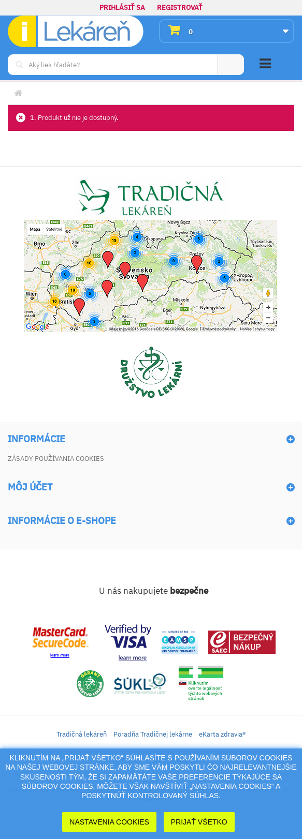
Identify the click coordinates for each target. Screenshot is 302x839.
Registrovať (180, 7)
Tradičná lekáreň (81, 734)
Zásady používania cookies (56, 458)
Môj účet (30, 487)
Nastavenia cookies (109, 822)
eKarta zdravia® (222, 734)
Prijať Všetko (199, 822)
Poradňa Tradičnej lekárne (152, 734)
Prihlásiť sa (122, 7)
